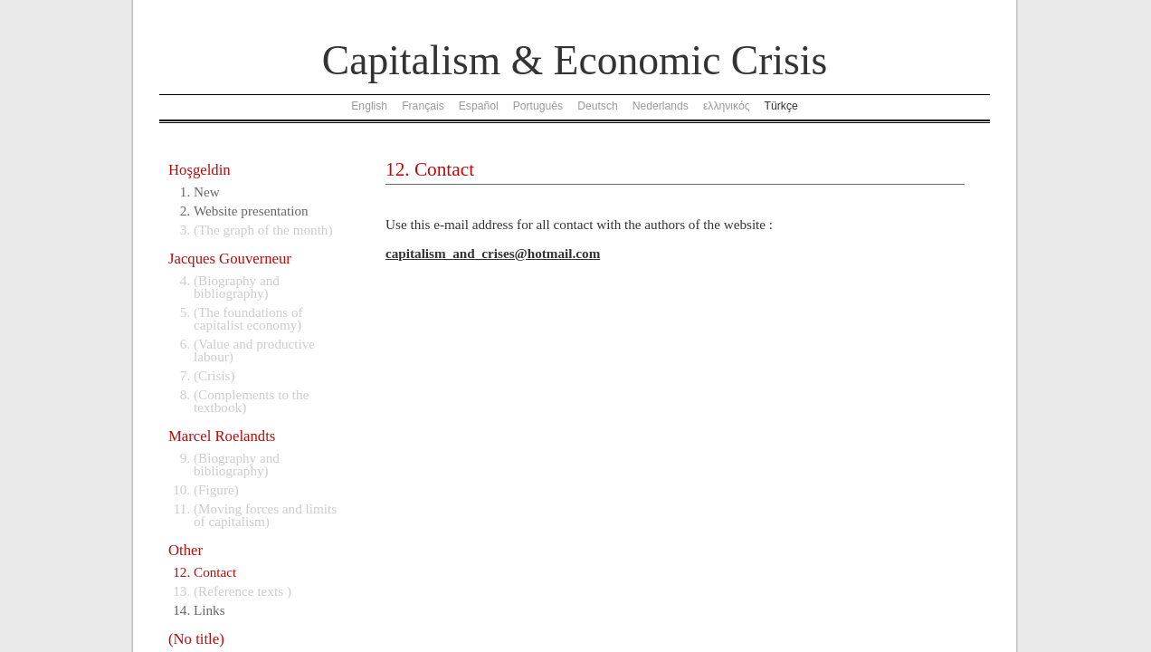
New (207, 191)
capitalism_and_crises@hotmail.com (492, 253)
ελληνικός (726, 106)
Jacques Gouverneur (229, 258)
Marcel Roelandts (221, 436)
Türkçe (781, 106)
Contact (215, 572)
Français (423, 106)
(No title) (196, 638)
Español (479, 106)
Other (185, 550)
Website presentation (251, 210)
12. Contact (429, 169)
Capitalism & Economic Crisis (574, 60)
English (369, 106)
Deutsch (597, 106)
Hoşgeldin (199, 169)
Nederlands (661, 106)
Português (538, 106)
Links (209, 610)
